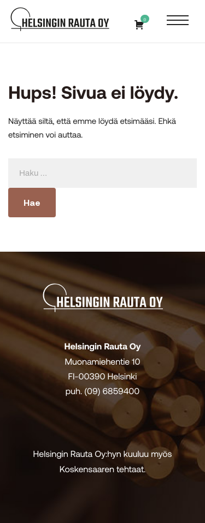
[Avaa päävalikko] (177, 21)
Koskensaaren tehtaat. (103, 469)
